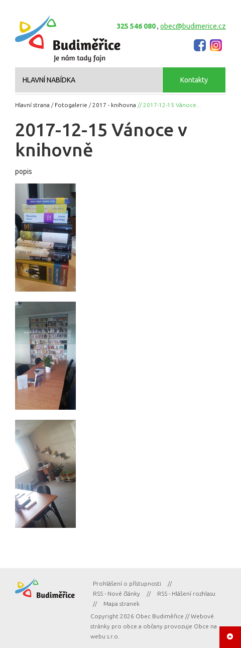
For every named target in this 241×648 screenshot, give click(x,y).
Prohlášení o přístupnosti (127, 583)
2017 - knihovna (114, 105)
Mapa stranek (121, 603)
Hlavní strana (32, 105)
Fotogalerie (71, 105)
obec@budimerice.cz (193, 26)
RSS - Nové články (116, 593)
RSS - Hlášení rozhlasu (186, 593)
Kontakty (194, 80)
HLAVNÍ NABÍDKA (49, 80)
